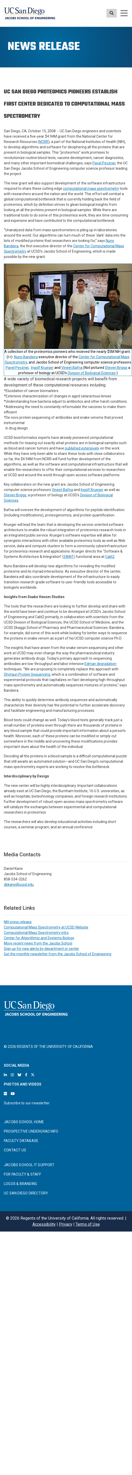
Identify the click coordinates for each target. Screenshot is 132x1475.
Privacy (65, 1224)
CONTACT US (15, 1150)
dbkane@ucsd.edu (19, 885)
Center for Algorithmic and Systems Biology (39, 938)
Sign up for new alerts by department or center (41, 949)
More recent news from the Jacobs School (38, 943)
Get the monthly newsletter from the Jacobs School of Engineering (57, 954)
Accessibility (44, 1224)
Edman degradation (100, 664)
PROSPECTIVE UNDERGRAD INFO (31, 1131)
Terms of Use (88, 1224)
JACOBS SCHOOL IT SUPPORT (29, 1165)
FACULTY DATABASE (21, 1141)
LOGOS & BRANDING (20, 1184)
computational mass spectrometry (91, 188)
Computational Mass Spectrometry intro (36, 933)
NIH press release (18, 922)
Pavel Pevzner (103, 163)
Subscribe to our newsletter (27, 1103)
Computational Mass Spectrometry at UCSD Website (46, 927)
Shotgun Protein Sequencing (27, 674)
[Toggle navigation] (124, 13)
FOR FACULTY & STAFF (22, 1174)
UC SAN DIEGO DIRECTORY (26, 1193)
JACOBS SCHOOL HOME (24, 1122)
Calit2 (109, 557)
